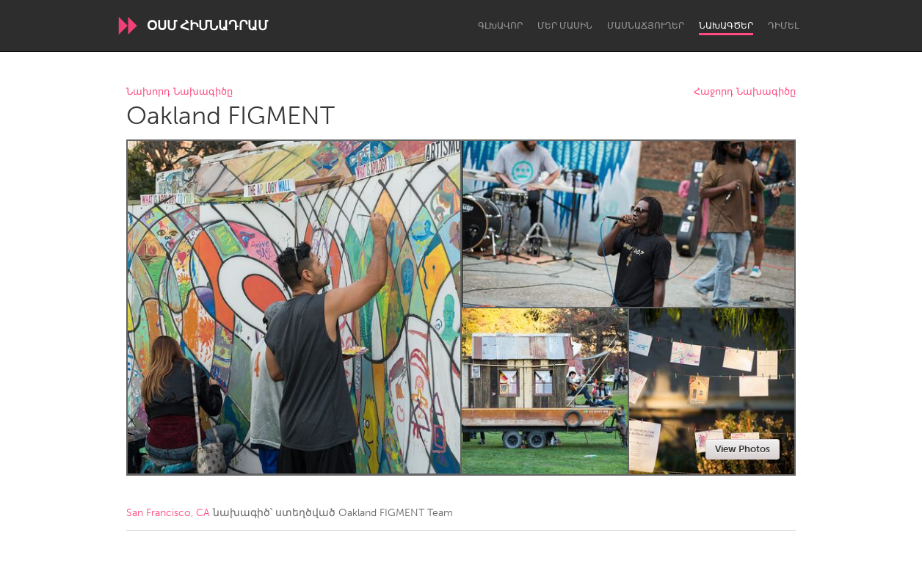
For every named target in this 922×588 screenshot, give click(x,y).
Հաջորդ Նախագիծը (745, 92)
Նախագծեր (726, 26)
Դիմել (783, 26)
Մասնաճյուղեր (645, 26)
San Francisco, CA (168, 513)
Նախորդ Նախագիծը (179, 92)
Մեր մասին (564, 26)
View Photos (742, 448)
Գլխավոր (500, 26)
